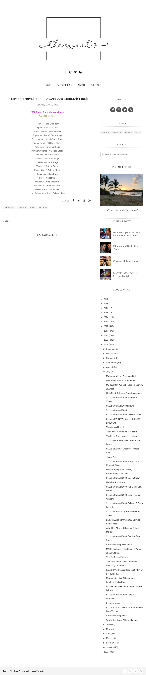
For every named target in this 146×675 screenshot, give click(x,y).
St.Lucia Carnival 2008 (116, 410)
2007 (106, 652)
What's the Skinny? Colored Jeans (122, 620)
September (111, 362)
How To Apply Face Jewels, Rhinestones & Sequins (127, 234)
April (108, 633)
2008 (106, 344)
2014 (106, 317)
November (111, 353)
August (109, 367)
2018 (106, 303)
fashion (106, 132)
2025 (106, 299)
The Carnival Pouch (115, 427)
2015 (106, 312)
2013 (106, 321)
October (110, 358)
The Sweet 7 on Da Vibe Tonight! (121, 431)
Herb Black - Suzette (115, 482)
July (108, 371)
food (137, 132)
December (111, 349)
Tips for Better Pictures (117, 557)
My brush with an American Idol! (121, 376)
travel (128, 132)
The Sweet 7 (15, 671)
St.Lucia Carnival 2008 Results (120, 406)
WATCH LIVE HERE (47, 116)
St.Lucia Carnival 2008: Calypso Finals (123, 414)
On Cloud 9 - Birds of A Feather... (121, 380)
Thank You (111, 457)
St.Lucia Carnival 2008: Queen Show (123, 478)
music (33, 207)
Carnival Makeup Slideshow (119, 544)
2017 (106, 308)
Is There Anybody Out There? (122, 209)
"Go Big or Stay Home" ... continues (122, 436)
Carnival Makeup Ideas (125, 261)
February (110, 643)
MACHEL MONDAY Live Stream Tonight (126, 274)
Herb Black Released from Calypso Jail (124, 393)
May (108, 629)
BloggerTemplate (37, 671)
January (110, 647)
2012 (106, 326)
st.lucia (43, 207)
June (108, 624)
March (109, 638)
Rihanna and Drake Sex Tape (125, 247)
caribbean (9, 207)
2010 (106, 335)
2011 (106, 331)
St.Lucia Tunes (113, 603)
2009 (106, 340)
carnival (22, 207)
